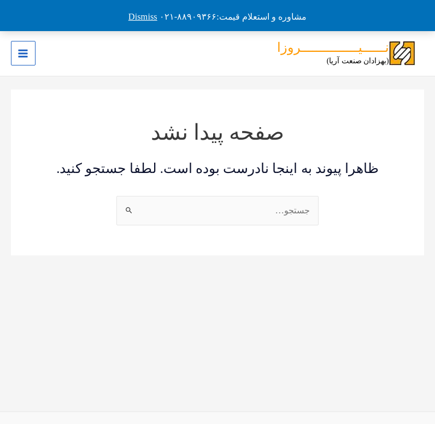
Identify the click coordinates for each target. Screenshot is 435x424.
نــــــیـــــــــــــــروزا (333, 47)
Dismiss (142, 16)
